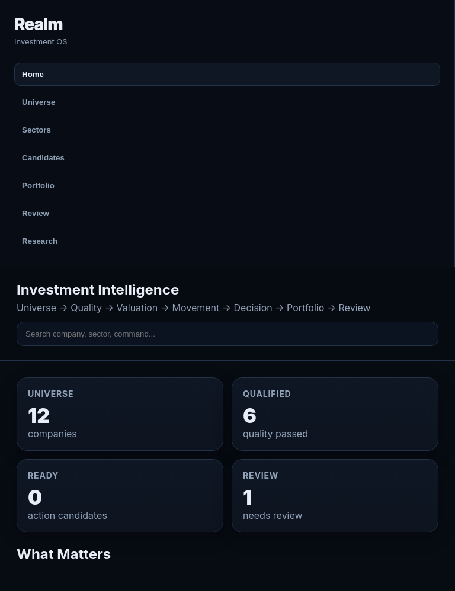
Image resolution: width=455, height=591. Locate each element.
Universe (38, 102)
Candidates (43, 157)
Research (39, 241)
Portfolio (38, 185)
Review (35, 213)
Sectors (36, 129)
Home (33, 74)
